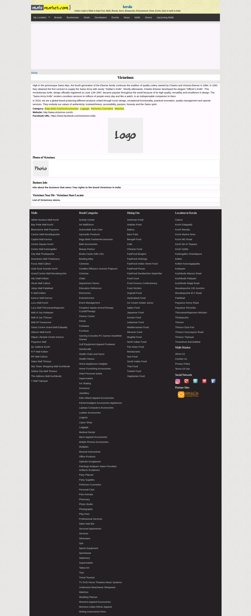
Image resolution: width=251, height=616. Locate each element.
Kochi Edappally (183, 224)
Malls (137, 17)
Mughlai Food (134, 337)
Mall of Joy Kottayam (42, 312)
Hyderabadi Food (136, 298)
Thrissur (179, 322)
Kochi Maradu (182, 229)
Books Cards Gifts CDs (91, 253)
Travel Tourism (87, 577)
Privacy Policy (182, 363)
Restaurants (133, 351)
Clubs (82, 278)
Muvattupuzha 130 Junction (189, 288)
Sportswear (85, 553)
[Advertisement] (125, 45)
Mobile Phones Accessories (93, 442)
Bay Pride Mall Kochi (42, 224)
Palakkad (180, 298)
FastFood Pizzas (136, 268)
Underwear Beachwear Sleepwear (97, 587)
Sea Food (132, 356)
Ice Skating (85, 383)
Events (115, 17)
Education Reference (90, 288)
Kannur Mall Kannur (41, 298)
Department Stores (89, 283)
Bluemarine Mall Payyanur (45, 229)
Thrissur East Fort (184, 327)
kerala (127, 6)
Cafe (129, 244)
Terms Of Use (182, 368)
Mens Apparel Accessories (93, 437)
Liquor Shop (85, 422)
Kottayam (180, 268)
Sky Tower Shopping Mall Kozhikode (50, 366)
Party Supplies (87, 479)
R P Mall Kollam (39, 351)
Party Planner (86, 474)
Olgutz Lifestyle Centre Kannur (47, 337)
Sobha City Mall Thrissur (44, 371)
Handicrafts (85, 349)
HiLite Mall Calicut (40, 283)
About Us (180, 353)
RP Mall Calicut (39, 356)
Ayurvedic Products (89, 234)
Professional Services (90, 518)
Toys (81, 572)
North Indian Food (136, 341)
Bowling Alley (86, 258)
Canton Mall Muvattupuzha (45, 234)
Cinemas (84, 273)
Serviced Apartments (90, 528)
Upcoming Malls (165, 17)
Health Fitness (86, 358)
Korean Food (134, 317)
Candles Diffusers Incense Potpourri (98, 268)
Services (83, 533)
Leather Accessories (90, 412)
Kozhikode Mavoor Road (188, 273)
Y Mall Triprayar (39, 381)
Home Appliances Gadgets (93, 363)
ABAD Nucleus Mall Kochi (45, 219)
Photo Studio (86, 504)
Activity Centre (87, 219)
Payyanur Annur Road (187, 302)
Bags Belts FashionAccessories (61, 108)
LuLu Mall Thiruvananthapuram (47, 307)
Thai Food (132, 366)
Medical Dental (87, 432)
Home (34, 72)
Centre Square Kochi (42, 244)
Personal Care (86, 489)
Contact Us (181, 358)
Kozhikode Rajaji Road (187, 283)
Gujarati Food (134, 293)
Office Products (87, 456)
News (127, 17)
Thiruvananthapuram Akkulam (191, 312)
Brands (58, 17)
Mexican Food (134, 332)
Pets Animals (86, 494)
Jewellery (84, 393)
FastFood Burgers (136, 253)
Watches (119, 108)
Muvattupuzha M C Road (188, 293)
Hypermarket (86, 378)
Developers (101, 17)
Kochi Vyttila (181, 249)
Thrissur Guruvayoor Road (189, 332)
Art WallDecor (86, 224)
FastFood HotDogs (137, 258)
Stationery (84, 558)
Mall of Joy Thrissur (41, 317)
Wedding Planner (88, 597)
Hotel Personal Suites (90, 373)
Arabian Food (134, 224)
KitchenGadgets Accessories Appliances (100, 402)
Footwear (84, 326)
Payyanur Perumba (185, 307)
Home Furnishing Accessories (95, 368)
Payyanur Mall (38, 341)
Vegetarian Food (136, 376)
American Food (135, 219)
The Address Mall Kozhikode (46, 376)
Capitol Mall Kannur (41, 239)
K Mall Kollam (38, 293)
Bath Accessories (88, 244)
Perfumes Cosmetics (102, 108)
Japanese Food (135, 312)
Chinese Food (134, 249)
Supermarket (86, 562)
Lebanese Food (135, 322)
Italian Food (133, 307)
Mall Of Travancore (41, 322)
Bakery (131, 229)
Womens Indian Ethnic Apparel (95, 606)
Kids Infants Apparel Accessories (96, 398)
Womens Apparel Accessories (95, 601)
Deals (87, 17)
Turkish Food (134, 371)
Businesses (73, 17)
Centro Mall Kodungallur (44, 249)
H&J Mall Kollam (40, 278)
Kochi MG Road (183, 239)
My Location (40, 17)
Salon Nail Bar (86, 523)
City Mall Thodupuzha (42, 253)
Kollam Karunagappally (187, 263)
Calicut (178, 219)
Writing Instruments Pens (92, 611)
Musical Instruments (89, 451)
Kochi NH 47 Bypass (186, 244)
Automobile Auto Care (90, 229)
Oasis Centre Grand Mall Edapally (49, 327)
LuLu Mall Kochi (39, 302)
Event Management (89, 302)
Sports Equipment (88, 548)
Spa (81, 543)
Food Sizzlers (134, 288)
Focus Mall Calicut (41, 263)
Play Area (84, 514)
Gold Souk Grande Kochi (44, 268)
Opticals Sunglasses (90, 461)
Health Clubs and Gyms (91, 354)
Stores (148, 17)
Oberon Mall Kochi (41, 332)
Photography (86, 509)
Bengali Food (134, 239)
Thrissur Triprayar (184, 337)
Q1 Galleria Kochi (40, 346)
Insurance (84, 388)
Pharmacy (84, 499)
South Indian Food (137, 361)
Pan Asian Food (135, 346)
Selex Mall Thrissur (41, 361)
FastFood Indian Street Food (142, 263)
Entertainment (86, 298)
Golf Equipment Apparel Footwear (97, 344)
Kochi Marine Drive (185, 234)
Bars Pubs (132, 234)
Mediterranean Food (138, 327)
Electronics (85, 293)
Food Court (133, 278)
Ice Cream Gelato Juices (140, 302)
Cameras (84, 263)
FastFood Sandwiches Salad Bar (144, 273)
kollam (178, 258)
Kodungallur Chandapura (188, 253)
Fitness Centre (87, 316)
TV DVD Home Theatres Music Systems (100, 582)
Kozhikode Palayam (185, 278)
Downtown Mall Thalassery (45, 258)
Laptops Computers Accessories (96, 407)
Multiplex (84, 446)
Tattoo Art (84, 567)
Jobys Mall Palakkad (42, 288)
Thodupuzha (181, 317)
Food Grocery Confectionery (142, 283)
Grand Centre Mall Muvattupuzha (48, 273)
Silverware (84, 538)
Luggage (84, 108)
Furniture (84, 330)
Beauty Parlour (87, 249)
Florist (82, 321)
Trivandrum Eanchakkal (187, 341)
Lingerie (83, 417)
